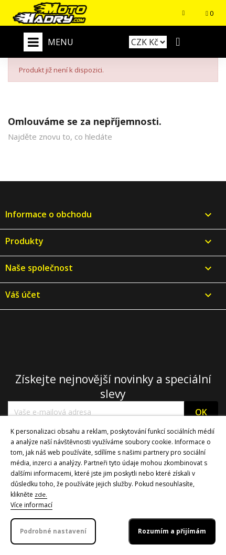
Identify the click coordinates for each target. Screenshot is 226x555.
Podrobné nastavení (53, 531)
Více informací (31, 504)
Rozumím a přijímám (172, 531)
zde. (41, 494)
